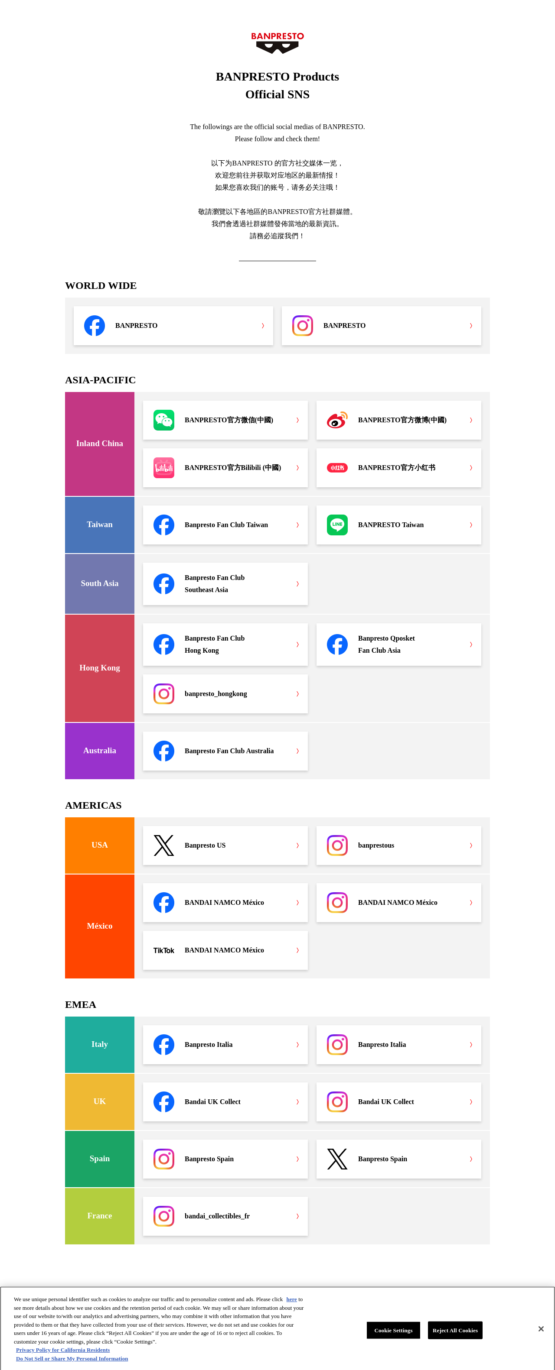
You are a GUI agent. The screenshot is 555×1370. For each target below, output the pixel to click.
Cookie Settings (393, 1333)
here (292, 1302)
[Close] (541, 1331)
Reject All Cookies (455, 1333)
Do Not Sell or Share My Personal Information (72, 1361)
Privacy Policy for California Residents (63, 1353)
